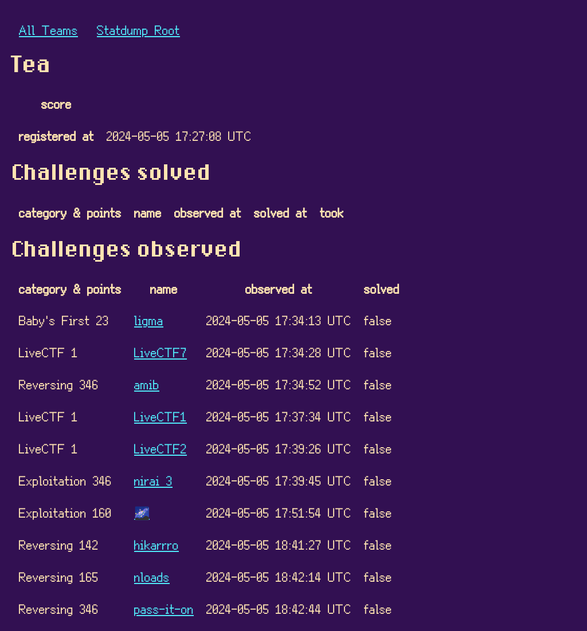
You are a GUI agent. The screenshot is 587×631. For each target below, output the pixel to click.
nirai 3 (153, 480)
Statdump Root (138, 29)
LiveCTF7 (160, 351)
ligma (148, 319)
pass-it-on (164, 608)
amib (146, 383)
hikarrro (156, 544)
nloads (152, 576)
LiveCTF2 (160, 448)
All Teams (48, 29)
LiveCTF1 (160, 416)
